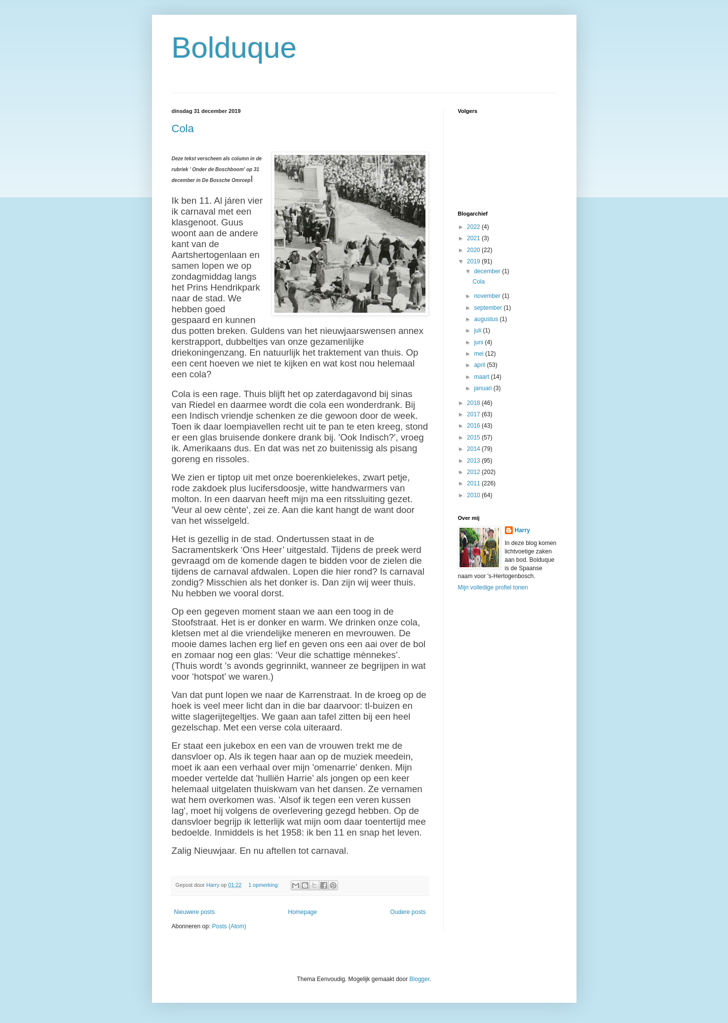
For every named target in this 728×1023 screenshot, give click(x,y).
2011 (474, 483)
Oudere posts (407, 912)
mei (479, 353)
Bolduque (234, 47)
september (488, 307)
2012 (474, 472)
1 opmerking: (264, 885)
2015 (474, 437)
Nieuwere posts (194, 912)
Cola (183, 128)
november (488, 295)
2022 (474, 226)
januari (483, 388)
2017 (474, 414)
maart (482, 376)
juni (479, 342)
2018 (474, 403)
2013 (474, 460)
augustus (486, 319)
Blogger (420, 979)
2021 (474, 238)
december (488, 271)
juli (478, 330)
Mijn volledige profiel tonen (493, 587)
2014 (474, 448)
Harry (522, 530)
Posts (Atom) (229, 926)
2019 (474, 261)
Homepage (302, 912)
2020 (474, 250)
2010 (474, 495)
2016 (474, 425)
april (480, 365)
